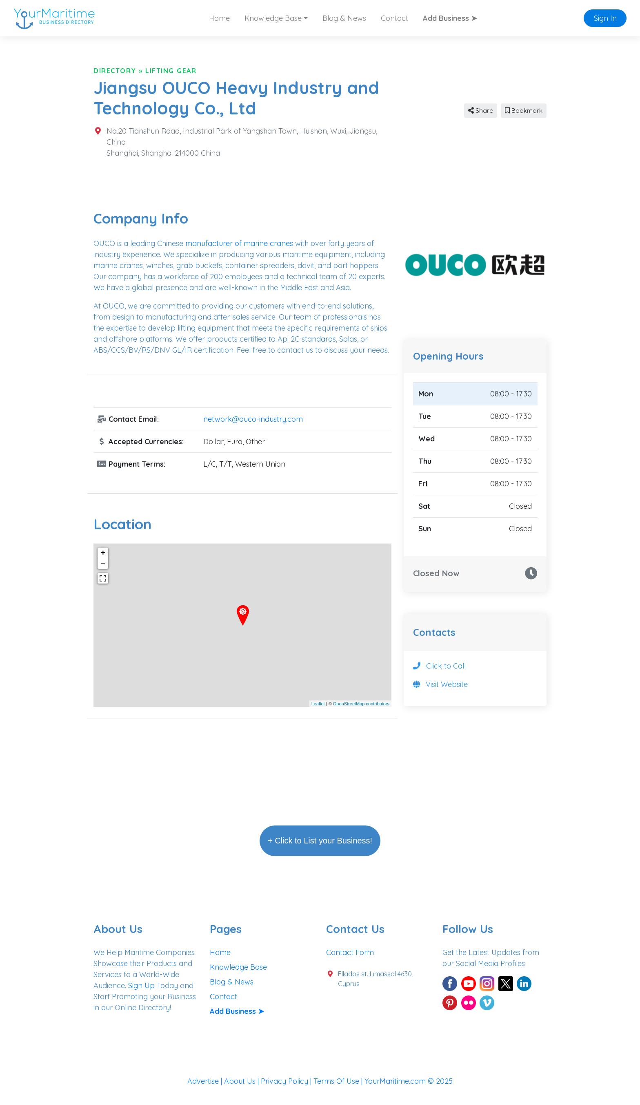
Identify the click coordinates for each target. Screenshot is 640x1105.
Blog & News (344, 18)
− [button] (103, 563)
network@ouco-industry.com (253, 419)
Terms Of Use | (338, 1081)
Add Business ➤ (450, 18)
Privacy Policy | (287, 1081)
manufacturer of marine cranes (239, 243)
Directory (114, 71)
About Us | (242, 1081)
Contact (394, 18)
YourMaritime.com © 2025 (408, 1081)
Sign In (605, 18)
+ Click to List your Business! (320, 840)
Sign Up (141, 985)
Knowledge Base (238, 967)
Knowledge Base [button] (273, 18)
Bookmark (523, 110)
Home (219, 18)
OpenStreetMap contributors (361, 703)
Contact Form (350, 952)
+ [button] (103, 553)
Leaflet (318, 703)
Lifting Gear (170, 71)
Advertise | (205, 1081)
